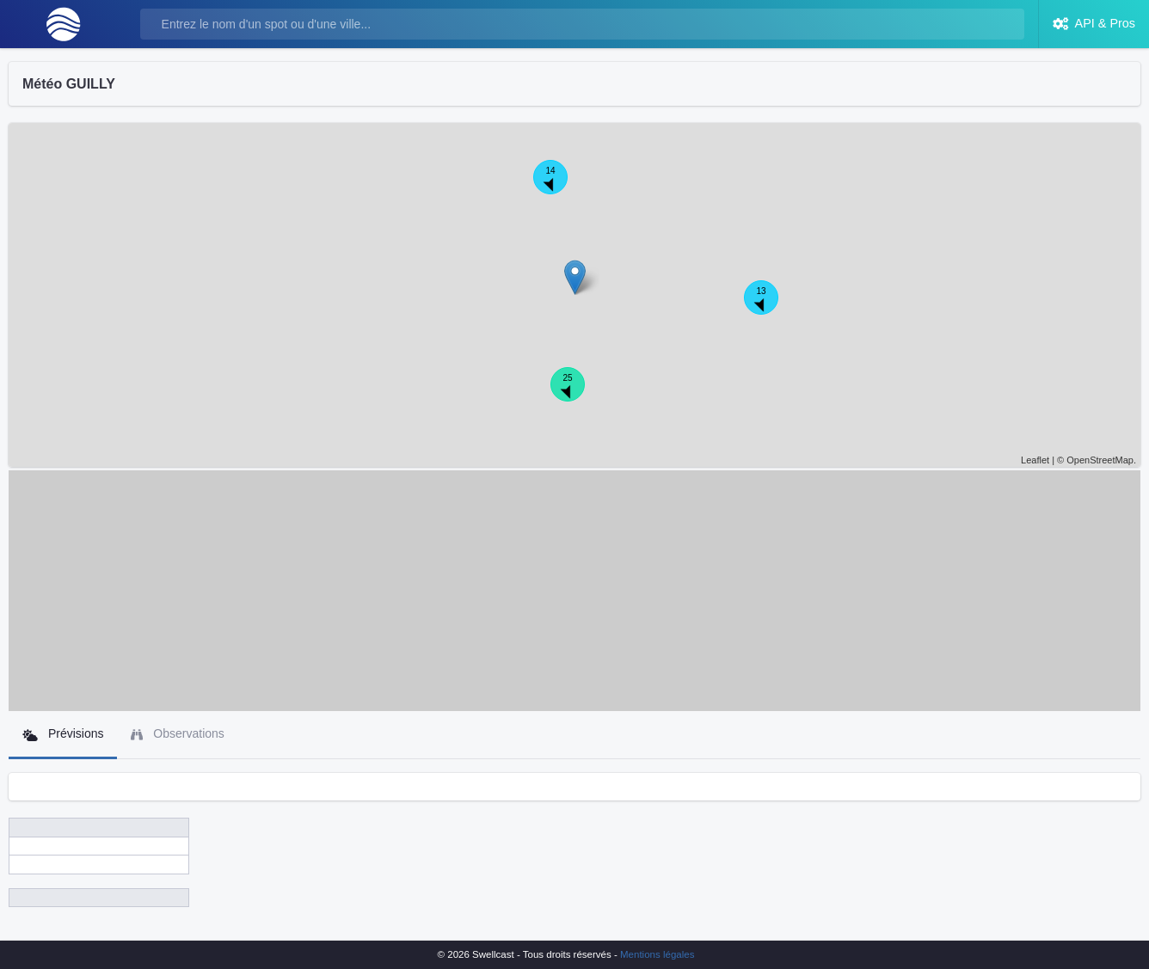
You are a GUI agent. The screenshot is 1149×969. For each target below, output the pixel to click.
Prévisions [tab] (62, 734)
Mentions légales (657, 954)
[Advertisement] (574, 590)
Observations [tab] (177, 734)
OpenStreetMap (1100, 460)
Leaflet (1035, 460)
